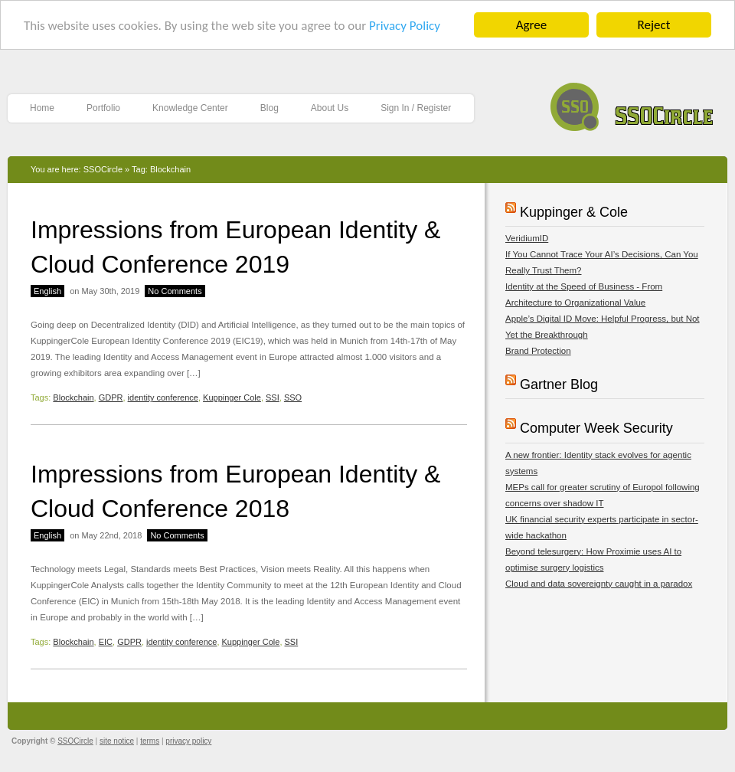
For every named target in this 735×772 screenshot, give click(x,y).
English (47, 291)
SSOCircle (632, 103)
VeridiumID (526, 238)
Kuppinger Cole (232, 397)
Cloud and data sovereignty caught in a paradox (598, 583)
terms (149, 741)
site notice (117, 741)
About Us (329, 108)
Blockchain (73, 397)
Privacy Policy (404, 26)
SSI (272, 397)
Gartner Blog (559, 384)
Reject (654, 25)
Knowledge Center (190, 108)
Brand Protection (538, 350)
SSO (293, 397)
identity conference (163, 397)
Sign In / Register (416, 108)
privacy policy (188, 741)
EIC (106, 641)
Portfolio (103, 108)
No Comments (174, 291)
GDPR (111, 397)
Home (42, 108)
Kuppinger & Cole (574, 212)
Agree (531, 25)
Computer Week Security (596, 428)
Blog (269, 108)
